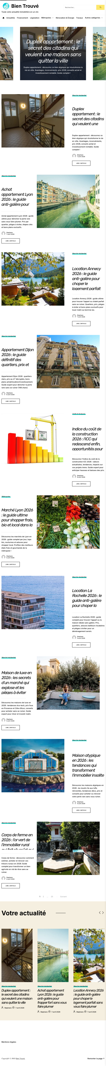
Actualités (10, 18)
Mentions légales (8, 1042)
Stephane (8, 1008)
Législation (34, 18)
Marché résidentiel (9, 986)
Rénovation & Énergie (65, 18)
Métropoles (47, 18)
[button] (103, 55)
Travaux (79, 18)
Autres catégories (94, 18)
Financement (22, 18)
